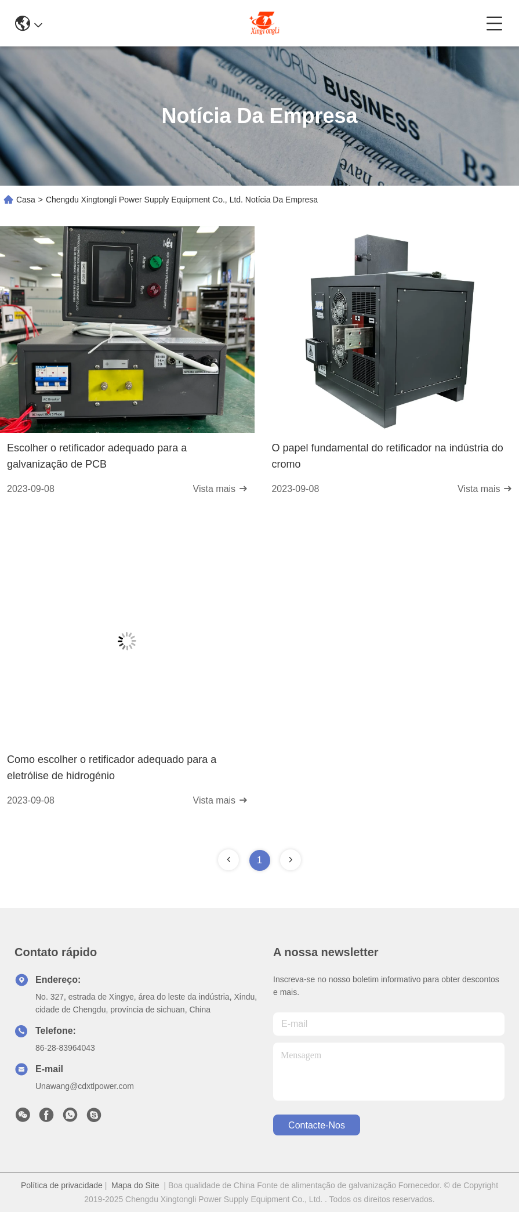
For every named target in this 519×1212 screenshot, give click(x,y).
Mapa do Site (135, 1185)
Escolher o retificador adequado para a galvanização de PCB (97, 456)
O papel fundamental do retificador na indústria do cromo (387, 456)
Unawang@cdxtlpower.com (84, 1086)
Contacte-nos (316, 1125)
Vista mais (220, 489)
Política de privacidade (62, 1185)
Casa (25, 199)
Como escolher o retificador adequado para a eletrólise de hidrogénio (111, 768)
